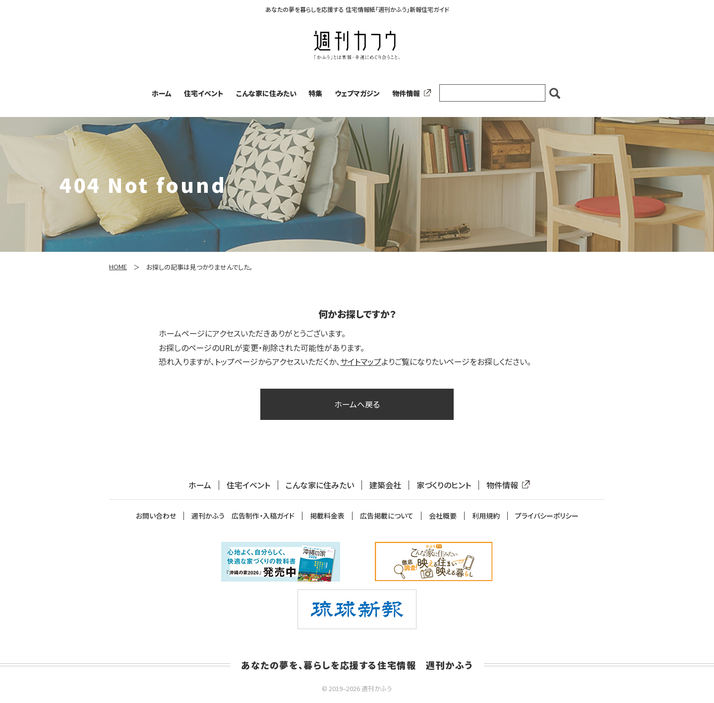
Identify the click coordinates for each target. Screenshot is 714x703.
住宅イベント (204, 93)
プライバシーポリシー (547, 516)
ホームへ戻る (357, 404)
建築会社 (385, 485)
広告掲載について (387, 516)
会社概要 (443, 516)
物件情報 (409, 93)
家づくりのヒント (443, 485)
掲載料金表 (327, 516)
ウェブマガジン (357, 93)
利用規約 (486, 516)
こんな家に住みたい (266, 93)
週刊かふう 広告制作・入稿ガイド (243, 516)
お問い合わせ (156, 516)
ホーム (162, 93)
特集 (315, 93)
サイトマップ (360, 361)
